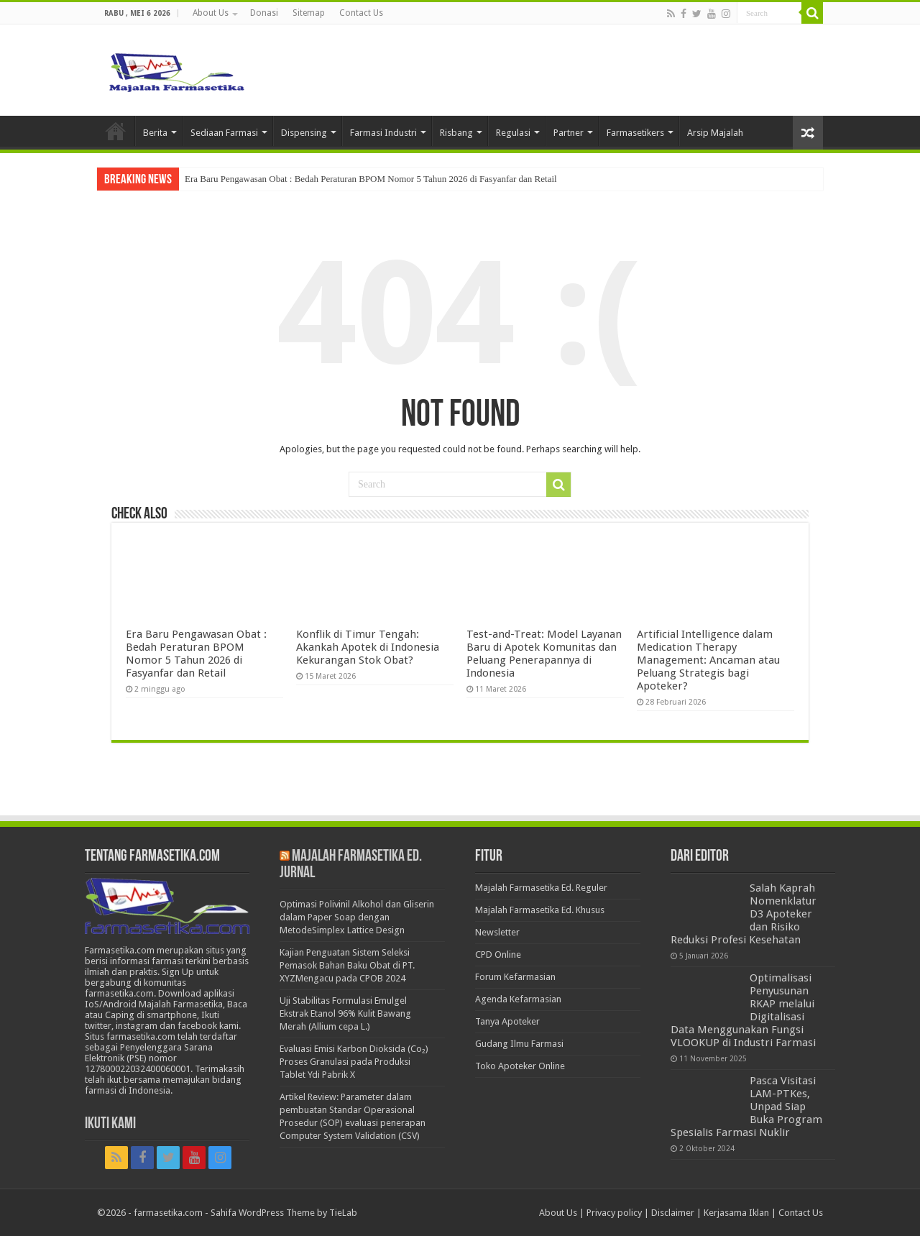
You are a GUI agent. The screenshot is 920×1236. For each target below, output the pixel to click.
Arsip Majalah (715, 132)
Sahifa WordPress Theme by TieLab (284, 1212)
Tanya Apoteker (507, 1021)
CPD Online (498, 954)
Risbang (456, 132)
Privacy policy (614, 1212)
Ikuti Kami (110, 1124)
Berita (155, 132)
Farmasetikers (635, 132)
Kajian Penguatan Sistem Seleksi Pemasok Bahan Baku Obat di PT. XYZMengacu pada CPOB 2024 (347, 965)
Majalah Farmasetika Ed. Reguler (541, 887)
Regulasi (513, 132)
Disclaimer (672, 1212)
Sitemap (309, 13)
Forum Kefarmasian (515, 976)
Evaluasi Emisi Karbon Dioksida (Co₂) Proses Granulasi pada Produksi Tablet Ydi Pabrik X (354, 1061)
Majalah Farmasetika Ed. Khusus (539, 910)
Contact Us (361, 13)
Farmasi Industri (383, 132)
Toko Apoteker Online (520, 1066)
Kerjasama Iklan (736, 1212)
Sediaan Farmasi (224, 132)
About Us (211, 13)
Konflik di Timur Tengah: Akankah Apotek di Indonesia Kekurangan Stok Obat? (367, 647)
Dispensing (304, 132)
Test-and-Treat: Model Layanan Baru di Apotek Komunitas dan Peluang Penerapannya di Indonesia (544, 653)
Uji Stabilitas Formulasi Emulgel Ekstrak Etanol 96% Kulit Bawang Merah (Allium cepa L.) (345, 1013)
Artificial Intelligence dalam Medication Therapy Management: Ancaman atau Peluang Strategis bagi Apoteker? (708, 660)
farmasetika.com (168, 1212)
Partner (568, 132)
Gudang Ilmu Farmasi (519, 1043)
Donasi (264, 13)
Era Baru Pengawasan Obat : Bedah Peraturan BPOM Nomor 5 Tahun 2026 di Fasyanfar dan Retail (371, 178)
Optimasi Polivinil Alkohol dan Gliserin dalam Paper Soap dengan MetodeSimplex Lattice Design (357, 917)
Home (115, 131)
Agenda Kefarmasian (518, 999)
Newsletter (497, 932)
